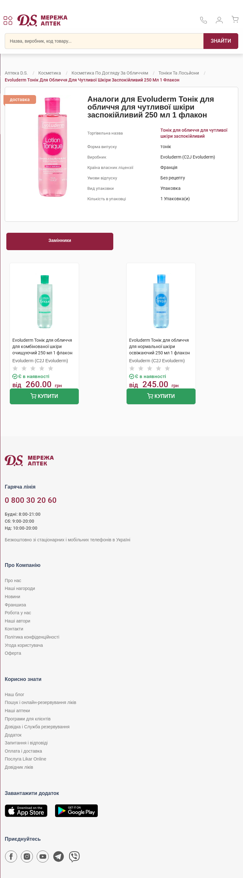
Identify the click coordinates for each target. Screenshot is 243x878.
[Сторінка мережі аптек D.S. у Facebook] (11, 858)
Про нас (13, 580)
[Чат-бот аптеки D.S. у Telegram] (58, 858)
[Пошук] (220, 41)
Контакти (14, 628)
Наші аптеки (17, 710)
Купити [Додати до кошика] (44, 396)
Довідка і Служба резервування (37, 726)
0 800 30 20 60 (31, 500)
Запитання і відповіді (26, 742)
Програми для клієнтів (28, 718)
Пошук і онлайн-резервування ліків (40, 702)
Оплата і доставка (23, 751)
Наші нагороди (20, 588)
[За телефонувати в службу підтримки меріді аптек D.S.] (203, 22)
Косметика (49, 72)
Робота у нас (18, 612)
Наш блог (14, 694)
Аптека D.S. (16, 72)
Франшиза (15, 604)
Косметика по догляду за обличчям (110, 72)
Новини (12, 596)
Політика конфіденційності (32, 637)
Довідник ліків (19, 767)
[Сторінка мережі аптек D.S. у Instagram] (27, 858)
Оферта (13, 653)
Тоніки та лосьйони (179, 72)
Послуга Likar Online (25, 758)
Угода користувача (24, 645)
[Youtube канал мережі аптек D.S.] (42, 858)
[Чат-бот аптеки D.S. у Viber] (74, 858)
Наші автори (17, 620)
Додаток (13, 734)
